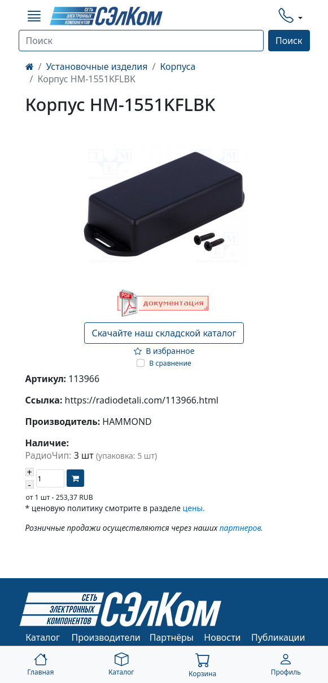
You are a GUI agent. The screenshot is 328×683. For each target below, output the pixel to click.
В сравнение (170, 363)
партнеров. (241, 527)
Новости (222, 637)
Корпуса (177, 66)
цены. (194, 508)
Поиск (289, 40)
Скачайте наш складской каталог (163, 333)
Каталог (42, 637)
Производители (106, 637)
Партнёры (172, 637)
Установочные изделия (96, 66)
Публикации (278, 637)
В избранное (164, 350)
